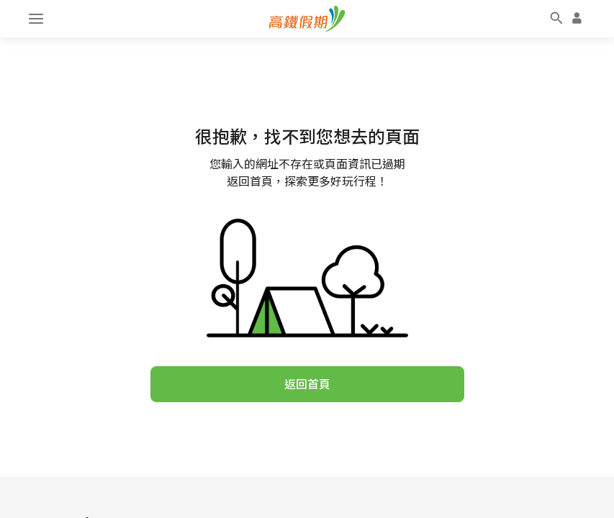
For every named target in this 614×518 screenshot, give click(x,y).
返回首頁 (307, 384)
